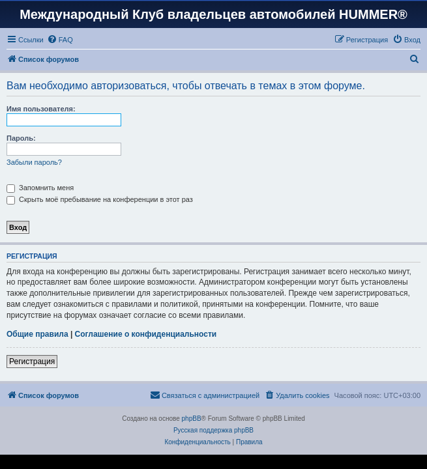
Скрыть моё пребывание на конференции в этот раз (100, 199)
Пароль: (21, 138)
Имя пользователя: (41, 109)
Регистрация (32, 361)
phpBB (191, 418)
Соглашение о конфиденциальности (146, 334)
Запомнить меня (40, 188)
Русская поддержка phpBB (213, 430)
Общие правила (37, 334)
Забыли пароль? (34, 162)
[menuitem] (60, 40)
